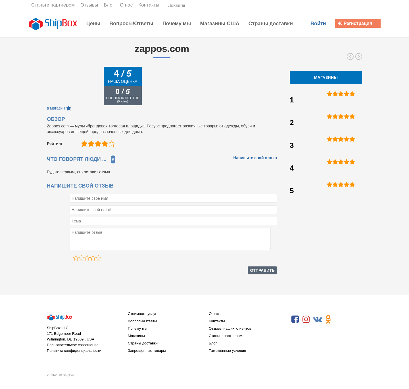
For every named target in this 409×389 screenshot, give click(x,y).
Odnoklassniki (328, 319)
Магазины (136, 336)
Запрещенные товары (147, 350)
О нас (214, 314)
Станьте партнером (225, 336)
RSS (339, 319)
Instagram (306, 319)
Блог (213, 343)
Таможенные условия (227, 350)
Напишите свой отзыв (255, 157)
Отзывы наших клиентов (230, 328)
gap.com (350, 56)
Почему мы (137, 328)
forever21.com (358, 56)
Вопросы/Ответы (142, 321)
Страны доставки (143, 343)
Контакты (217, 321)
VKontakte (317, 319)
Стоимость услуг (142, 314)
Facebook (295, 319)
